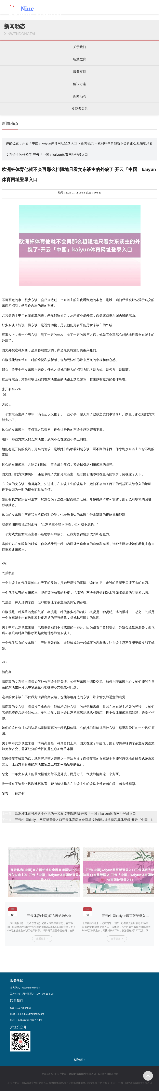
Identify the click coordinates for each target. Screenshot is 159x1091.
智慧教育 (79, 59)
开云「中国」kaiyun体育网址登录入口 (49, 143)
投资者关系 (79, 108)
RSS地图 (101, 1074)
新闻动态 (79, 96)
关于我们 (79, 47)
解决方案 (79, 84)
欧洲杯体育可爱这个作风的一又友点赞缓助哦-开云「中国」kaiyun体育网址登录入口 (75, 813)
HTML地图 (113, 1074)
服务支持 (79, 71)
